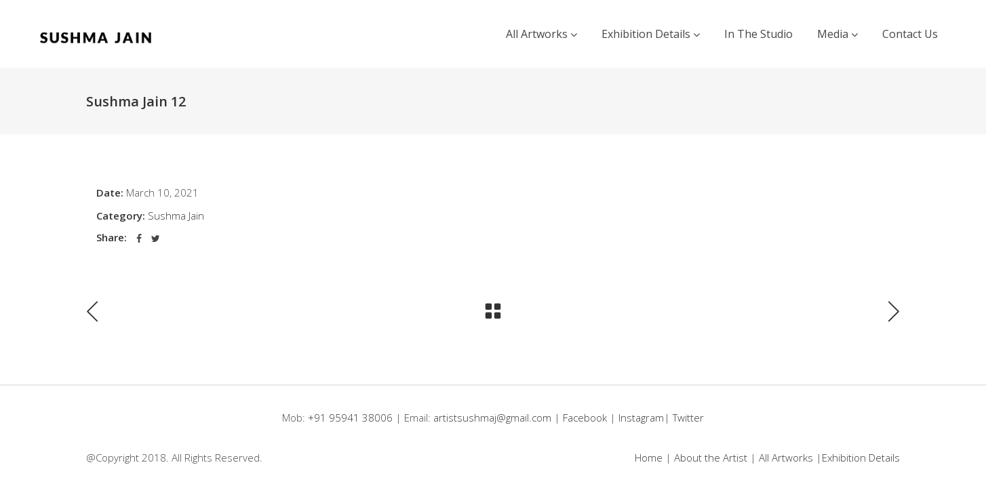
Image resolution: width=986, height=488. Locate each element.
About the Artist (710, 457)
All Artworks (786, 457)
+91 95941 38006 (351, 417)
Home (649, 457)
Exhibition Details (861, 457)
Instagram (641, 417)
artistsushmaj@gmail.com (492, 417)
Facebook (585, 417)
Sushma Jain (176, 215)
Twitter (688, 417)
